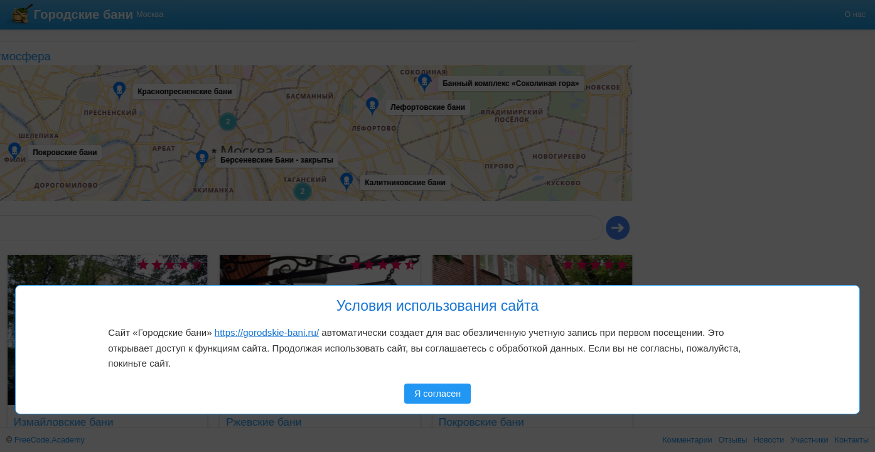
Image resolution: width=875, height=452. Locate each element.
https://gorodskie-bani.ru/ (267, 332)
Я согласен (437, 394)
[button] (48, 82)
